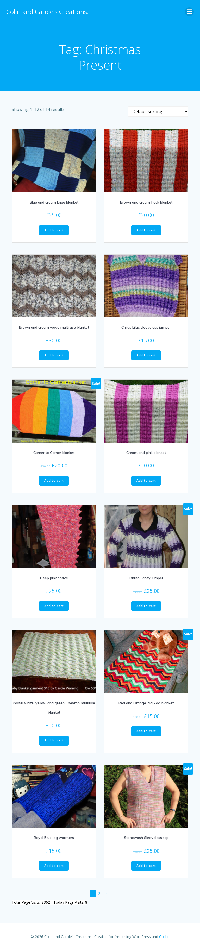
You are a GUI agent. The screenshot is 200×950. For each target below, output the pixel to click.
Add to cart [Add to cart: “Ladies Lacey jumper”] (146, 606)
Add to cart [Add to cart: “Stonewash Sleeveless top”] (146, 865)
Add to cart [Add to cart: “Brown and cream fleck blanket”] (146, 230)
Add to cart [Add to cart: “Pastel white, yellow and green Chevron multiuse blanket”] (54, 740)
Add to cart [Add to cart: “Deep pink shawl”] (54, 606)
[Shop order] (158, 111)
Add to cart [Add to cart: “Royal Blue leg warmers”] (54, 865)
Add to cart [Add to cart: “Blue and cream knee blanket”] (54, 230)
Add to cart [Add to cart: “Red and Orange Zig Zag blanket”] (146, 731)
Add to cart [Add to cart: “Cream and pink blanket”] (146, 480)
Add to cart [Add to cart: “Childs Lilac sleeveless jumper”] (146, 355)
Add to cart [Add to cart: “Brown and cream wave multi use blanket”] (54, 355)
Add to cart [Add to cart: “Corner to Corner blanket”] (54, 480)
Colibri (164, 936)
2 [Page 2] (99, 893)
